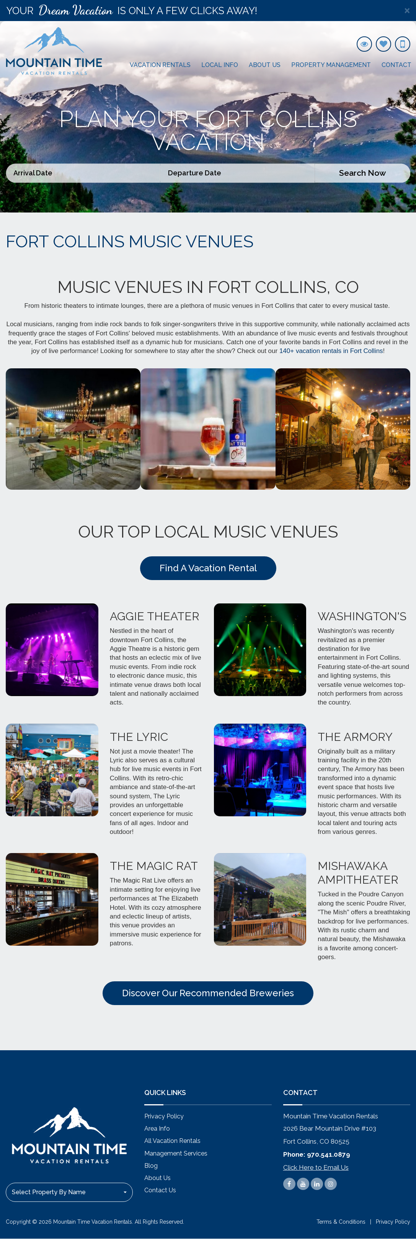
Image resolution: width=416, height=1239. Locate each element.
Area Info (157, 1129)
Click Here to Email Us (316, 1167)
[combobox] (69, 1193)
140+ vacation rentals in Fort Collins (331, 351)
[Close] (407, 10)
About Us (265, 65)
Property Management (331, 65)
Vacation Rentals (160, 65)
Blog (151, 1165)
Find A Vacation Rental (208, 568)
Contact (396, 65)
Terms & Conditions (340, 1222)
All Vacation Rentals (172, 1141)
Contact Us (160, 1190)
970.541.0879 (328, 1154)
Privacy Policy (164, 1116)
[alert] (208, 10)
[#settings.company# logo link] (54, 51)
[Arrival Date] (83, 173)
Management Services (175, 1153)
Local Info (219, 65)
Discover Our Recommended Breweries (208, 993)
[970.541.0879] (402, 44)
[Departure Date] (237, 173)
